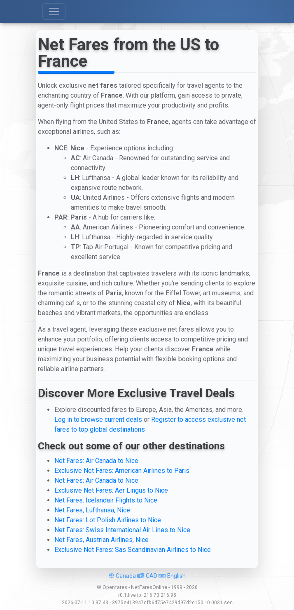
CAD (147, 576)
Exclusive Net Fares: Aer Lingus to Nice (111, 490)
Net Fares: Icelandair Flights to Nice (105, 500)
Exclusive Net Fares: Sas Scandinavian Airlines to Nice (132, 550)
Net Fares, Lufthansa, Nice (92, 510)
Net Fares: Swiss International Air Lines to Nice (122, 530)
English (172, 576)
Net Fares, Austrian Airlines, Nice (101, 540)
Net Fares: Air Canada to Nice (96, 461)
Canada (122, 576)
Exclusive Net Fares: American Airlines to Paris (121, 470)
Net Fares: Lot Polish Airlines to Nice (107, 520)
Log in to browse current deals (98, 419)
